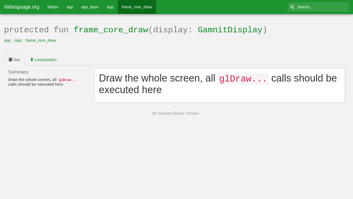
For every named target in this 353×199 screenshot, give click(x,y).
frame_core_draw (137, 7)
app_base (89, 7)
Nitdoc (52, 7)
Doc (14, 59)
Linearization (43, 59)
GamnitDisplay (230, 29)
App (110, 7)
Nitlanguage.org (21, 7)
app (70, 7)
